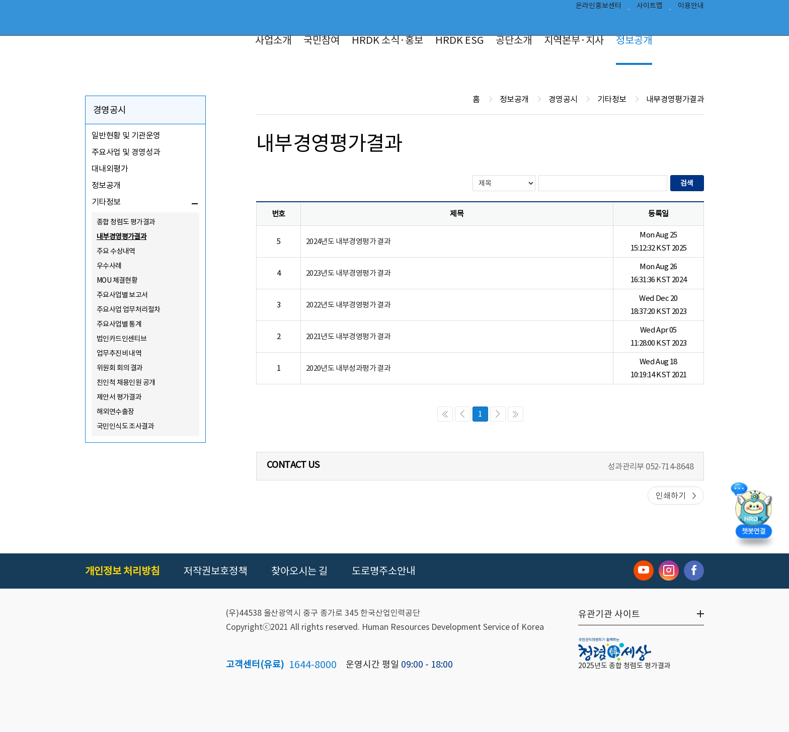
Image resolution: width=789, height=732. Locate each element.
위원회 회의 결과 (120, 367)
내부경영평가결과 (121, 236)
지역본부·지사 (574, 40)
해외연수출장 (115, 411)
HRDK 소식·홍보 (387, 40)
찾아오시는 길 (299, 571)
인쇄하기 (671, 496)
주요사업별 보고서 (122, 294)
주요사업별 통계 (119, 324)
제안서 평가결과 (119, 396)
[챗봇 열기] (754, 516)
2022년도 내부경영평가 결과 (348, 304)
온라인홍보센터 (598, 8)
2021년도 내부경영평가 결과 (348, 336)
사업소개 (273, 40)
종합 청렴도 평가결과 (126, 221)
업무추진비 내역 (119, 353)
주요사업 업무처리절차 (128, 309)
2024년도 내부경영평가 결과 (348, 241)
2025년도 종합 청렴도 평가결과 (624, 665)
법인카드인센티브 (121, 338)
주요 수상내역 (116, 251)
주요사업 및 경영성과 (126, 152)
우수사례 (109, 265)
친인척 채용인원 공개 (126, 382)
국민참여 (321, 40)
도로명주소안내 (383, 571)
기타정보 (106, 202)
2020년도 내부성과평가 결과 (348, 368)
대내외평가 (110, 169)
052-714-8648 (669, 466)
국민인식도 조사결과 (125, 426)
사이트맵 (650, 8)
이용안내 (691, 8)
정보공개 (634, 40)
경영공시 (109, 110)
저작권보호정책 (215, 571)
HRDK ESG (459, 40)
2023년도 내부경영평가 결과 (348, 273)
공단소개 (514, 40)
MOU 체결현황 (117, 280)
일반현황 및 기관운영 (126, 135)
